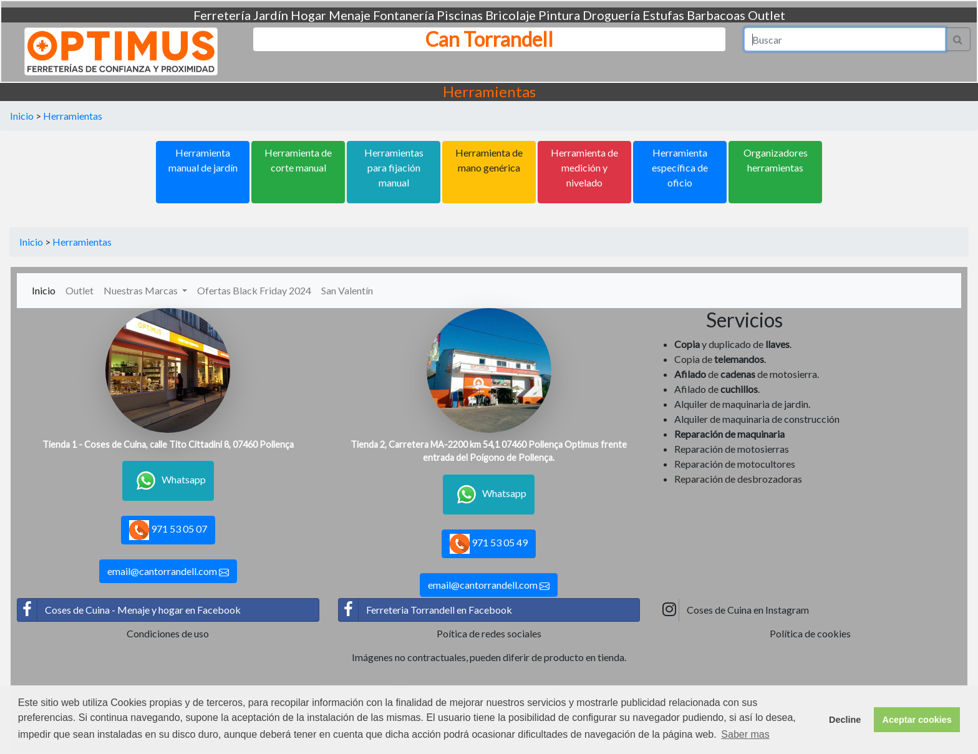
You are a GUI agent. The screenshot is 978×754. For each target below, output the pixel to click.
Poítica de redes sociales (489, 633)
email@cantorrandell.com (168, 571)
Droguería (611, 14)
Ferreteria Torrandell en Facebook (425, 610)
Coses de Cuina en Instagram (734, 610)
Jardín (270, 14)
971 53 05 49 (489, 544)
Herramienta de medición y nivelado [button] (584, 167)
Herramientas (72, 116)
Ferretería (222, 14)
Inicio (22, 116)
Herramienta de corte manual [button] (298, 160)
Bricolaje (510, 14)
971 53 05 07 (168, 530)
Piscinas (460, 14)
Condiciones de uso (168, 633)
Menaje (349, 14)
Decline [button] (845, 720)
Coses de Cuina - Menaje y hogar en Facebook (129, 610)
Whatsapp (168, 480)
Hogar (308, 14)
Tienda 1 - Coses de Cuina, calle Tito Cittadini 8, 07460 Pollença (168, 444)
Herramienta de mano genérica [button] (489, 160)
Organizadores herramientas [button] (775, 160)
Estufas (663, 14)
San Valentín (347, 290)
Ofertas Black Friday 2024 (254, 290)
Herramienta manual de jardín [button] (203, 160)
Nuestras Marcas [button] (142, 290)
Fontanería (403, 14)
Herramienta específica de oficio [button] (680, 167)
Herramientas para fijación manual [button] (394, 167)
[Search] (845, 39)
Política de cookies (810, 633)
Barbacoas (716, 14)
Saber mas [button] (745, 734)
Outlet (766, 14)
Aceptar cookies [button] (917, 720)
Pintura (559, 14)
